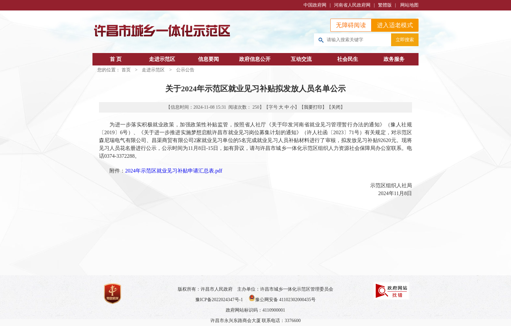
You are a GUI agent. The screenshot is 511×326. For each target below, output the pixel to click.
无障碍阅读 (351, 25)
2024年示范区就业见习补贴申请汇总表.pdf (173, 170)
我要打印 (313, 107)
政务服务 (394, 59)
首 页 (116, 59)
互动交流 (301, 59)
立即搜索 (405, 39)
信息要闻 (208, 59)
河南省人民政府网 (352, 5)
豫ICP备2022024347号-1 (219, 299)
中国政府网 (315, 5)
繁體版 (385, 5)
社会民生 (347, 59)
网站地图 (409, 5)
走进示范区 (162, 59)
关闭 (335, 107)
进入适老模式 (395, 25)
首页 (126, 69)
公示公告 (185, 69)
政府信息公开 (255, 59)
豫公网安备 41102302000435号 (282, 299)
